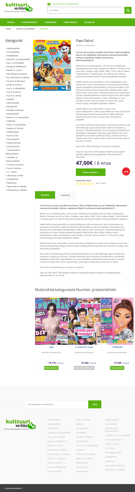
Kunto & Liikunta (14, 95)
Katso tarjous (51, 370)
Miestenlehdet (13, 103)
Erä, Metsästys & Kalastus (18, 77)
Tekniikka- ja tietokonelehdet (118, 434)
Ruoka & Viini (12, 135)
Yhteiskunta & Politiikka (17, 190)
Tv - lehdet (12, 172)
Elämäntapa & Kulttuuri (17, 74)
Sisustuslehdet (13, 146)
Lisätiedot (66, 195)
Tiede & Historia (14, 168)
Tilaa (94, 403)
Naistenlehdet (13, 113)
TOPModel (117, 349)
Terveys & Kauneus (15, 164)
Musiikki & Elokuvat (15, 110)
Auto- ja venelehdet (15, 63)
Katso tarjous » (91, 172)
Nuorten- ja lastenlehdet (18, 117)
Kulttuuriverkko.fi (14, 487)
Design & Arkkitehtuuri (16, 66)
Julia (51, 349)
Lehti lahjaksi (70, 22)
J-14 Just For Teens (84, 349)
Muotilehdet (12, 106)
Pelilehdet (11, 121)
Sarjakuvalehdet (14, 143)
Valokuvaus (12, 182)
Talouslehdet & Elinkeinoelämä (111, 429)
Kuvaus (45, 195)
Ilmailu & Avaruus (14, 84)
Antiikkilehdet (12, 55)
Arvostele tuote (83, 180)
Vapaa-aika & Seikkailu (16, 186)
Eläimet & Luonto (14, 70)
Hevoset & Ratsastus (16, 81)
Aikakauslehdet (13, 48)
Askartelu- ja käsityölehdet (18, 59)
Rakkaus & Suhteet (15, 128)
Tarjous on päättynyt (84, 370)
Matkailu (10, 99)
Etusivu (10, 22)
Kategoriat (89, 22)
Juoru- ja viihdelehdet (16, 88)
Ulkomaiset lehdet (15, 175)
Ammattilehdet (13, 52)
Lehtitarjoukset (29, 22)
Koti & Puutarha (14, 92)
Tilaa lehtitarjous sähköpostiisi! (65, 4)
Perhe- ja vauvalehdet (16, 124)
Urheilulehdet (12, 179)
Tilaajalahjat (50, 22)
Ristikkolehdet (13, 132)
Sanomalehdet (13, 139)
